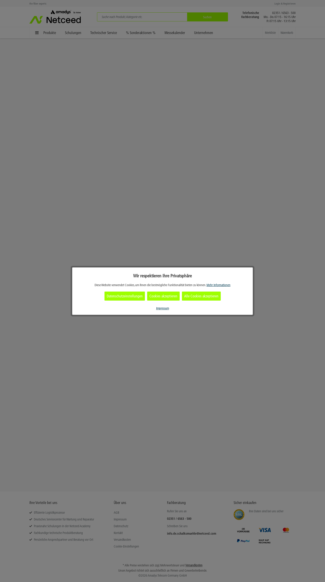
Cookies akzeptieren (163, 296)
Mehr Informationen (218, 285)
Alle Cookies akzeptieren (201, 296)
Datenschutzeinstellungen (125, 296)
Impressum (162, 308)
